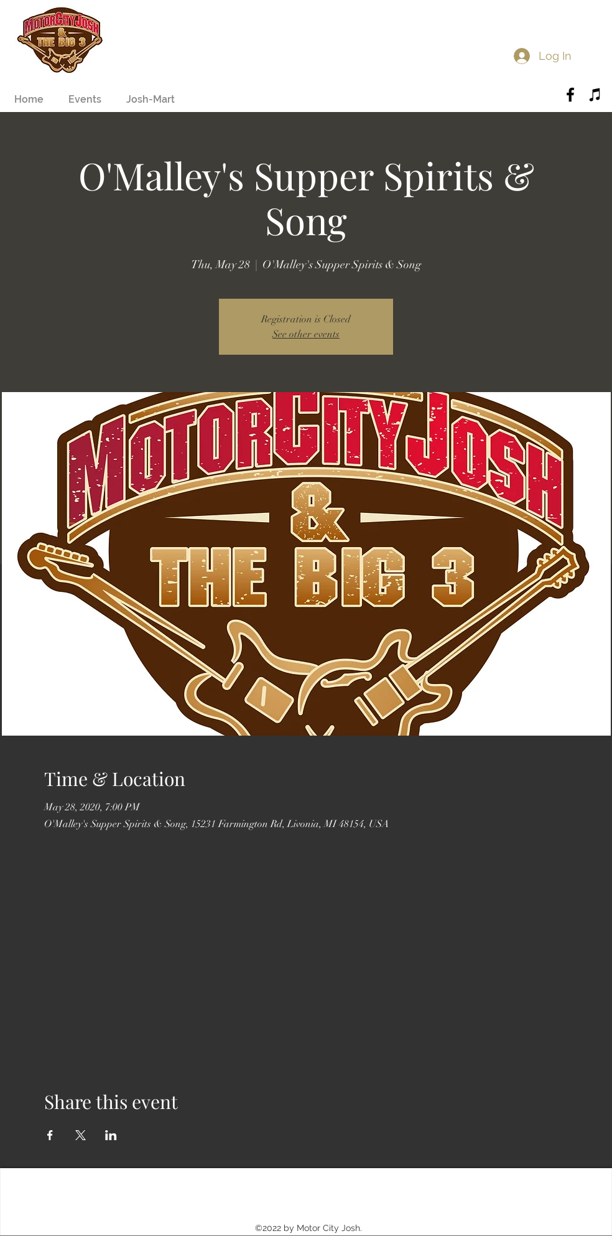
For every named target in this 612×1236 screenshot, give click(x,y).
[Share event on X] (80, 1135)
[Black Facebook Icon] (570, 94)
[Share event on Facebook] (50, 1135)
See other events (306, 334)
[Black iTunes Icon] (595, 94)
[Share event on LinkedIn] (111, 1135)
